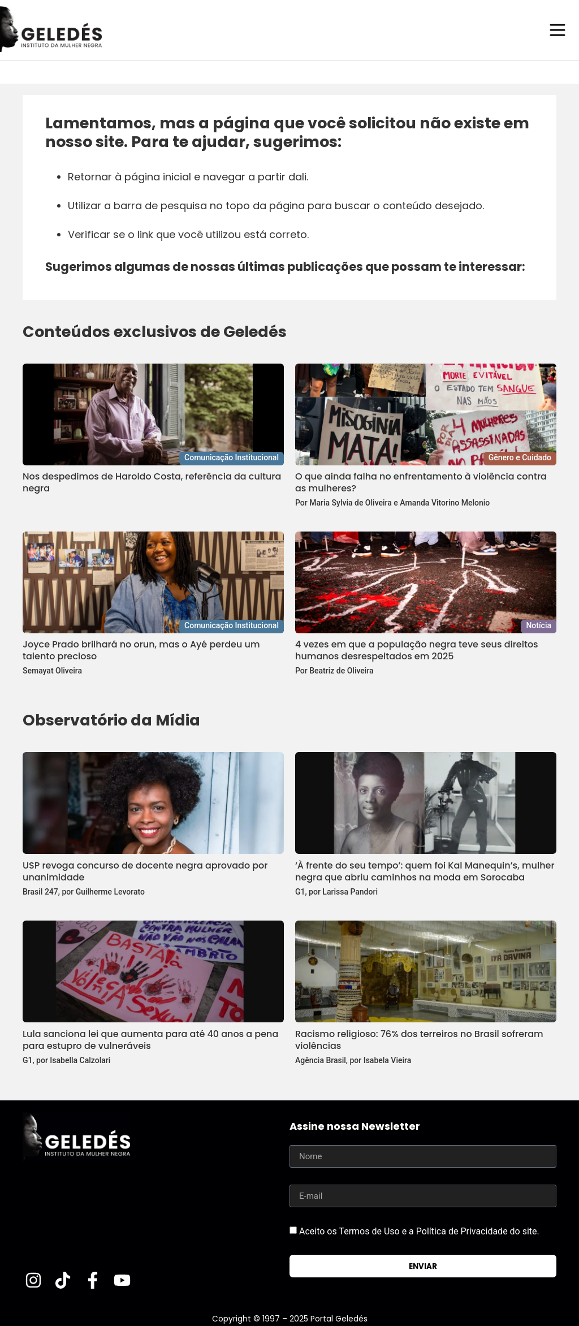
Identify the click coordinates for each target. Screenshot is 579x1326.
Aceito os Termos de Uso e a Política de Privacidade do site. (419, 1230)
